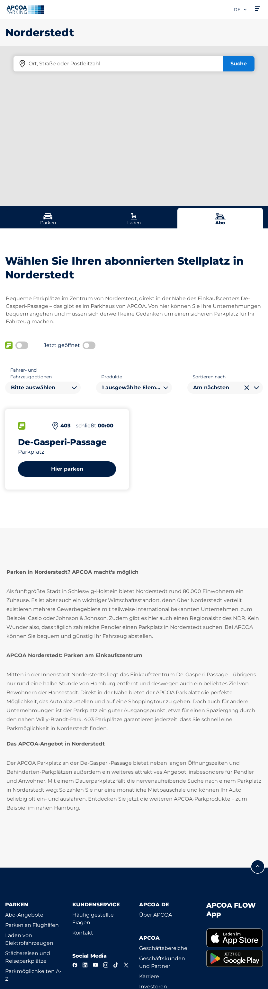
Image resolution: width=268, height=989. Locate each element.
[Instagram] (105, 965)
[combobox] (43, 388)
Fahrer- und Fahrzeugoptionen (31, 373)
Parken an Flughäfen (32, 925)
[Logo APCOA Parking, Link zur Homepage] (25, 9)
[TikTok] (116, 965)
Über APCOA (155, 915)
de (240, 9)
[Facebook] (74, 965)
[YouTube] (95, 965)
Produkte (111, 377)
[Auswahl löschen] (247, 388)
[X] (126, 965)
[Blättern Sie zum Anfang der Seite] (258, 867)
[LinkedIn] (85, 965)
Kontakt (82, 933)
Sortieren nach (209, 377)
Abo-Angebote (24, 915)
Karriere (149, 976)
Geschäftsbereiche (163, 948)
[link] (234, 937)
